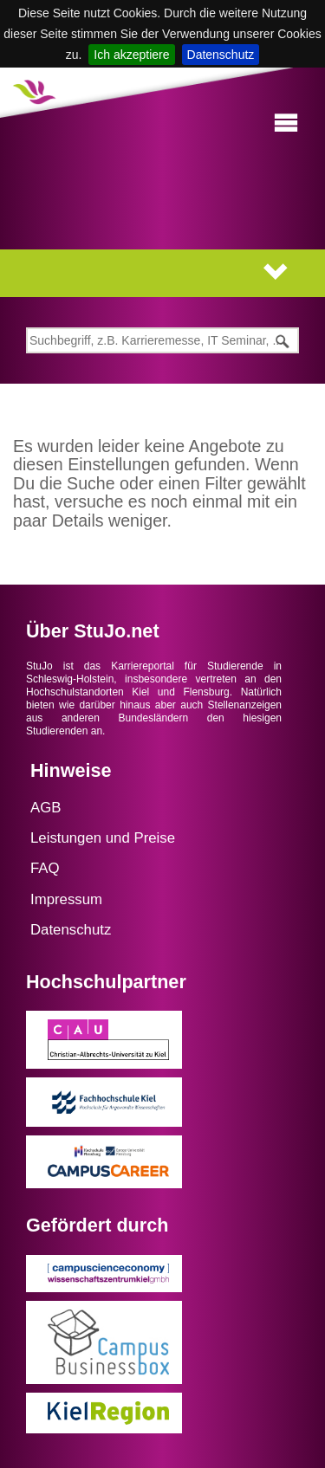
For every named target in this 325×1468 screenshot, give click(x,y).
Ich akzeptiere (131, 54)
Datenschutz (221, 54)
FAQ (45, 868)
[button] (286, 123)
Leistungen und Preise (102, 838)
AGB (45, 807)
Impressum (66, 899)
